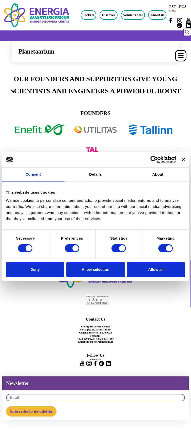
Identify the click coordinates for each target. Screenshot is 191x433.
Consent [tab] (33, 174)
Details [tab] (95, 174)
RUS (182, 7)
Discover (109, 15)
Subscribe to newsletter (31, 411)
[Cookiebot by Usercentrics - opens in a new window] (154, 159)
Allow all (156, 269)
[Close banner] (183, 159)
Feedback (95, 359)
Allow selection (95, 269)
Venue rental (133, 15)
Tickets (88, 15)
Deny (35, 269)
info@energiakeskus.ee (99, 341)
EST (172, 7)
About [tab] (157, 174)
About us (157, 15)
